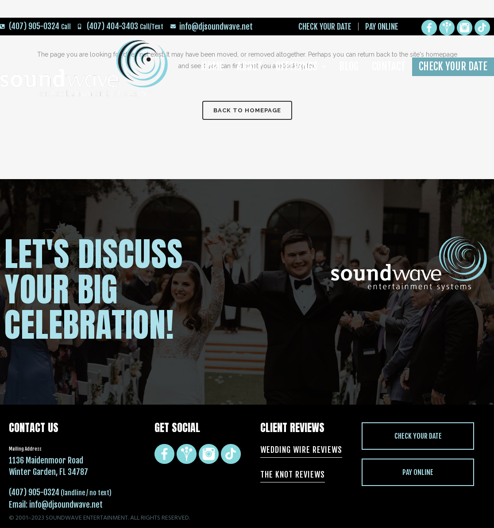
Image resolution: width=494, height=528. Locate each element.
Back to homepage (247, 110)
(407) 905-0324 (34, 492)
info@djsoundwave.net (66, 504)
